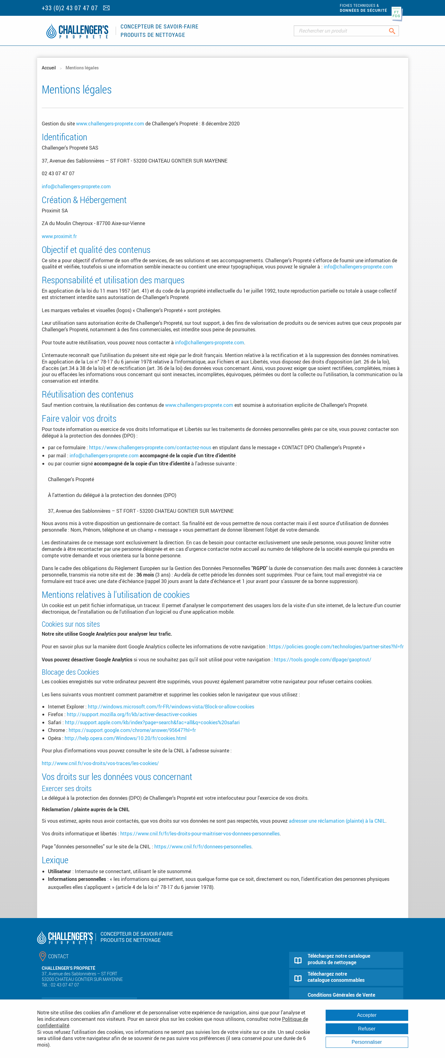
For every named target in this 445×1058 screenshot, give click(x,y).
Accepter (366, 1015)
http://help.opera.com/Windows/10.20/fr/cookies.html (125, 738)
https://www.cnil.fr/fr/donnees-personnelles (202, 846)
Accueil (49, 68)
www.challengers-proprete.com (110, 123)
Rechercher (397, 30)
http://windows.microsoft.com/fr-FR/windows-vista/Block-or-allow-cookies (171, 706)
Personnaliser (367, 1042)
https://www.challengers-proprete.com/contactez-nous (150, 447)
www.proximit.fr (59, 236)
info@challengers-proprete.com (76, 186)
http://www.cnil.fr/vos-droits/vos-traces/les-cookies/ (100, 763)
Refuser (366, 1028)
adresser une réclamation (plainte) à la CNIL (337, 820)
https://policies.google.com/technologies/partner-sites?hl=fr (336, 646)
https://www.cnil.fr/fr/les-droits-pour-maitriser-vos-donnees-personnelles (200, 833)
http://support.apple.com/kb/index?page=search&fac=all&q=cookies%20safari (152, 722)
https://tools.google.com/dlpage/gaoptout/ (322, 659)
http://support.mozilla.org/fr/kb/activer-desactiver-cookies (132, 714)
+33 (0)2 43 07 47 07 (70, 8)
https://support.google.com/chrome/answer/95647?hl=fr (132, 730)
